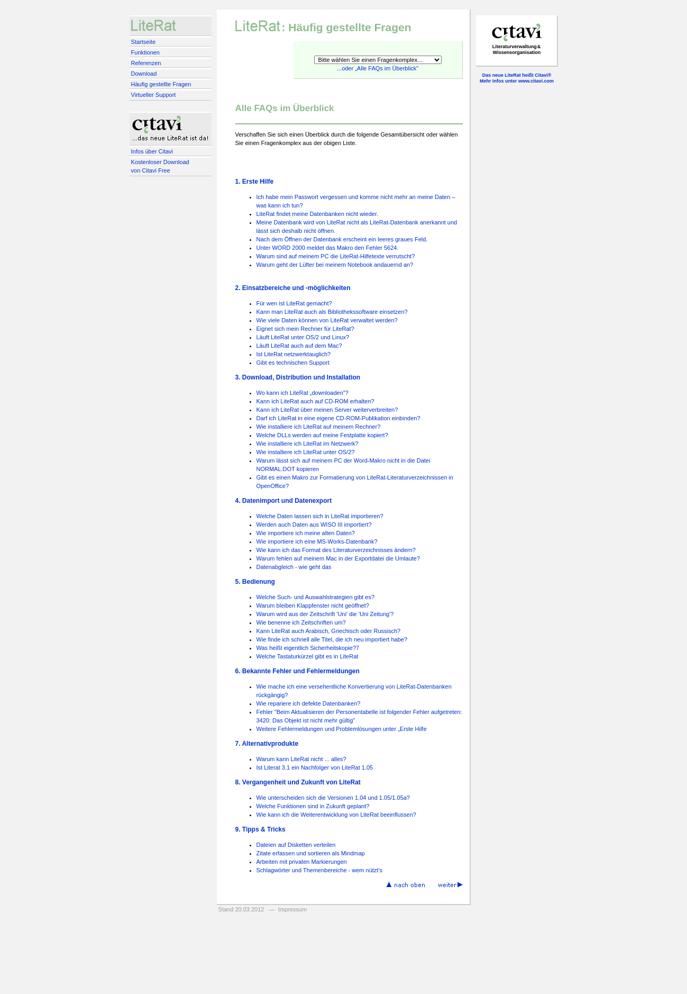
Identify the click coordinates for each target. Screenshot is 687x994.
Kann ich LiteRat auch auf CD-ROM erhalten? (315, 401)
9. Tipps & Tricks (260, 829)
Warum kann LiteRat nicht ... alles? (301, 759)
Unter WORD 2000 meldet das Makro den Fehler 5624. (328, 248)
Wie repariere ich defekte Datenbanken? (309, 703)
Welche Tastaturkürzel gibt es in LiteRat (308, 656)
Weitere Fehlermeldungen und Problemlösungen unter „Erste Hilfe (342, 729)
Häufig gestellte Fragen (161, 84)
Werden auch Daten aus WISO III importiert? (314, 524)
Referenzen (146, 63)
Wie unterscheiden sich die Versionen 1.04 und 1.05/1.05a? (333, 797)
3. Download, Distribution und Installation (298, 377)
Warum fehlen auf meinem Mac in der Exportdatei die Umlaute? (338, 558)
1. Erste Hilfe (254, 181)
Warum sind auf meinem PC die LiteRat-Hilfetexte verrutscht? (336, 256)
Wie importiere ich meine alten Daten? (306, 533)
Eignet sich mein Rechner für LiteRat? (305, 329)
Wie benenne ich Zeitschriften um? (301, 622)
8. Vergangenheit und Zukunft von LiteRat (298, 782)
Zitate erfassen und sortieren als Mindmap (311, 853)
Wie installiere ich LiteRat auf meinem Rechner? (319, 426)
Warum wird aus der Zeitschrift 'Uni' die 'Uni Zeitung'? (325, 614)
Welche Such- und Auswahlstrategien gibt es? (316, 597)
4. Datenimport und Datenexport (283, 500)
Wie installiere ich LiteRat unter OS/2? (306, 452)
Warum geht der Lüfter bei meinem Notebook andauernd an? (335, 264)
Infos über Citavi (152, 151)
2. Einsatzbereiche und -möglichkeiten (293, 288)
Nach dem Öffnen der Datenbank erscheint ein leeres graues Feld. (342, 239)
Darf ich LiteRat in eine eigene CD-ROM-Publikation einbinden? (338, 418)
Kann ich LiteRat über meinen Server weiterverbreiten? (327, 409)
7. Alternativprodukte (267, 743)
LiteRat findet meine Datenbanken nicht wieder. (318, 214)
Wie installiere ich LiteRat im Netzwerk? (308, 443)
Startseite (143, 42)
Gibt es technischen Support (293, 362)
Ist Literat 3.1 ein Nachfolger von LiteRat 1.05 (315, 767)
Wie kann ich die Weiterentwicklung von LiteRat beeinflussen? (336, 814)
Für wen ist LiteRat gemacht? (294, 303)
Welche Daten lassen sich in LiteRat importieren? (320, 516)
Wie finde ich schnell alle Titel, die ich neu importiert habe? (332, 639)
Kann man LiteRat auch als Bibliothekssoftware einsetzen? (332, 312)
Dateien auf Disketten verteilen (296, 845)
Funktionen (145, 52)
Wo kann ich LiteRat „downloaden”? (303, 393)
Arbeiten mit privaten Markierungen (302, 862)
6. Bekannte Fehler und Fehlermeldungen (297, 671)
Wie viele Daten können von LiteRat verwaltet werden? (327, 320)
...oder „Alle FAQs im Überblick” (377, 68)
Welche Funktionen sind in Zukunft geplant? (313, 806)
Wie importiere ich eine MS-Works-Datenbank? (317, 541)
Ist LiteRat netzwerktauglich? (294, 354)
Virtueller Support (153, 95)
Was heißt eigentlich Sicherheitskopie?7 (308, 648)
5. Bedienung (255, 581)
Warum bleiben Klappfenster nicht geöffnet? (313, 605)
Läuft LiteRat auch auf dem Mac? (299, 345)
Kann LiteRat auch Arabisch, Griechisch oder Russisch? (329, 631)
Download (144, 73)
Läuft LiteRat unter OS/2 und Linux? (303, 337)
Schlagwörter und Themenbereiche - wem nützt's (320, 870)
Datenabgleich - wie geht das (294, 567)
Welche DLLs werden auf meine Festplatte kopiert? (322, 435)
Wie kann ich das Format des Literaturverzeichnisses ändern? (336, 550)
